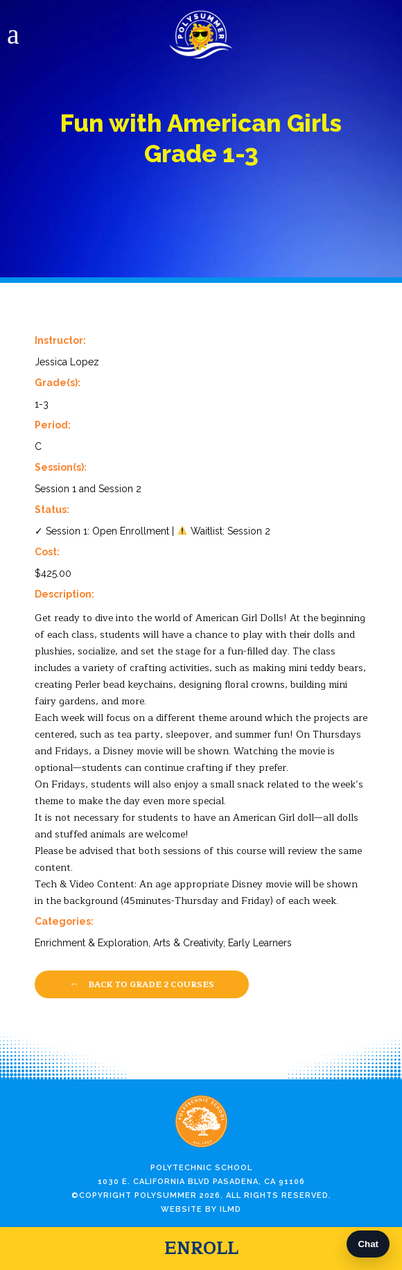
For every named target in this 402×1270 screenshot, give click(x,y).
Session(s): (61, 467)
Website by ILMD (201, 1209)
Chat (368, 1244)
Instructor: (60, 340)
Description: (64, 594)
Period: (53, 424)
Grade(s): (57, 382)
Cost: (47, 551)
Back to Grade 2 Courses (141, 983)
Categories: (64, 921)
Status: (52, 509)
